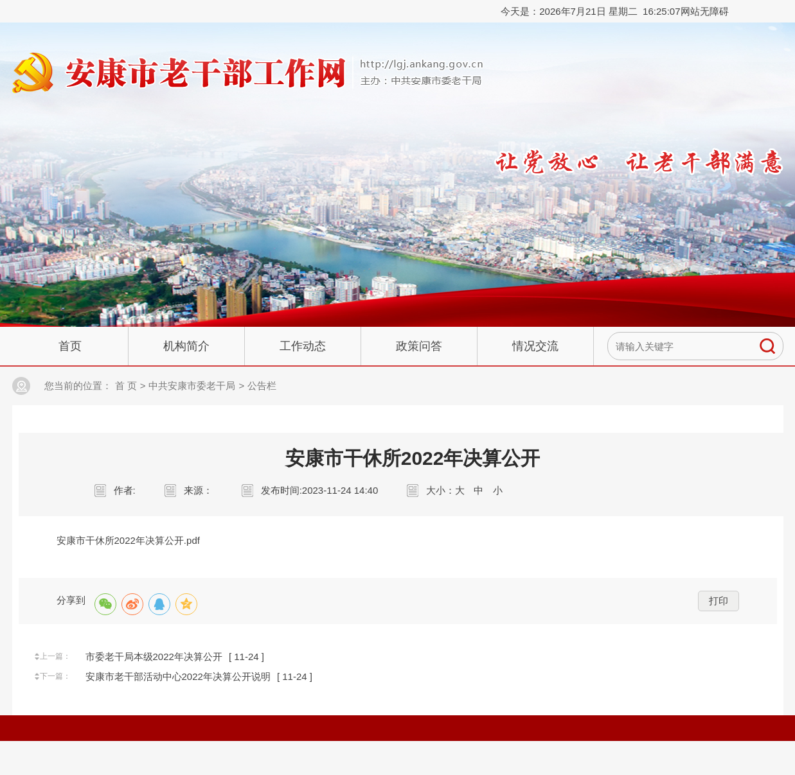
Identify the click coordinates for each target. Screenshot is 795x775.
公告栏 (261, 385)
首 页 (126, 385)
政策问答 (419, 346)
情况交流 (535, 346)
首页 (70, 346)
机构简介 (186, 346)
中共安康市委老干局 (191, 385)
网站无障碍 (705, 11)
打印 (718, 600)
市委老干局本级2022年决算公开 (153, 656)
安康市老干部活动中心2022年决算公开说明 (178, 676)
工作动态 (303, 346)
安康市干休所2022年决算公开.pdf (128, 540)
